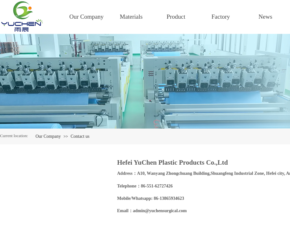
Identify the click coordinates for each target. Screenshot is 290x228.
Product (176, 16)
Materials (131, 16)
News (265, 16)
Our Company (86, 16)
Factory (220, 16)
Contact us (79, 136)
